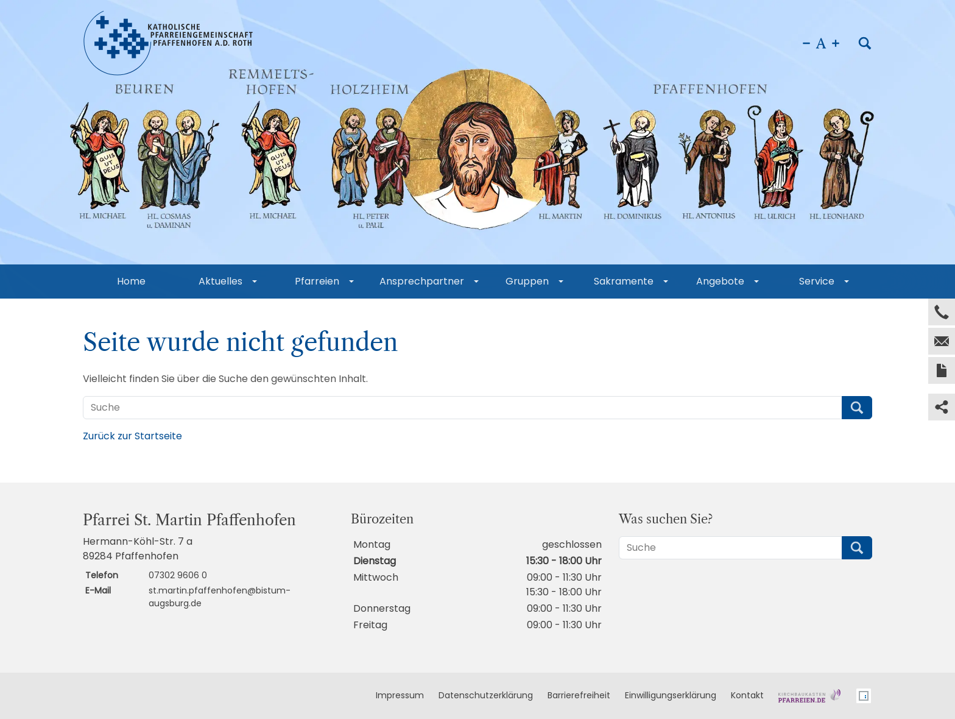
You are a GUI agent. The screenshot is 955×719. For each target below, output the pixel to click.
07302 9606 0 (178, 575)
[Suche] (462, 407)
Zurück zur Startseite (132, 436)
